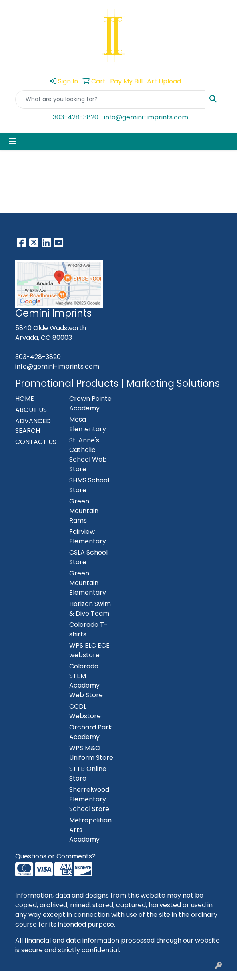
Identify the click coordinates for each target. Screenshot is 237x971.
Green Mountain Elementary (87, 583)
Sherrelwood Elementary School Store (89, 799)
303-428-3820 (75, 117)
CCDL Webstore (85, 711)
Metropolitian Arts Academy (90, 830)
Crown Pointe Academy (90, 403)
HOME (24, 398)
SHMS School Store (89, 485)
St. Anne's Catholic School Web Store (88, 455)
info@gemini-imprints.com (146, 117)
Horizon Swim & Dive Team (90, 608)
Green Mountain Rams (83, 511)
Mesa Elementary (87, 424)
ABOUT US (31, 409)
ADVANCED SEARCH (33, 425)
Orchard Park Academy (90, 732)
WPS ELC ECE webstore (89, 650)
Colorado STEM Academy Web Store (86, 681)
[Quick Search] (110, 99)
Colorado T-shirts (88, 629)
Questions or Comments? (55, 856)
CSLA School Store (88, 557)
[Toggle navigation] (12, 141)
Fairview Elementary (87, 536)
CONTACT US (35, 441)
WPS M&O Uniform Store (91, 752)
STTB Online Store (87, 773)
